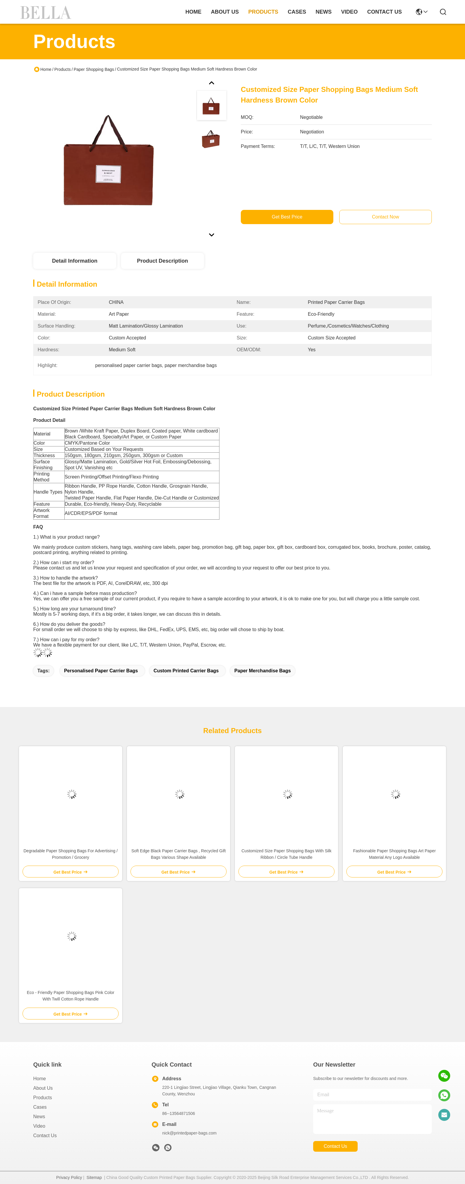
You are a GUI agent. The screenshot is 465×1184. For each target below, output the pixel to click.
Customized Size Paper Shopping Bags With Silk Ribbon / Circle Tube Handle (286, 854)
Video (39, 1126)
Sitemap (94, 1177)
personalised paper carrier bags (101, 670)
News (39, 1116)
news (324, 12)
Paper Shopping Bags (94, 69)
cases (297, 12)
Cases (40, 1107)
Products (62, 69)
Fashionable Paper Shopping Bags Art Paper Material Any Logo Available (394, 854)
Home (193, 12)
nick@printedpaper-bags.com (189, 1133)
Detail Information (74, 261)
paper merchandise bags (262, 670)
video (349, 12)
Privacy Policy (69, 1177)
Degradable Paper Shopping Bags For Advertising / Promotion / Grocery (70, 854)
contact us (384, 12)
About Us (43, 1088)
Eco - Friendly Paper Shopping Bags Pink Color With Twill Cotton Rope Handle (70, 995)
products (263, 12)
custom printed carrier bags (186, 670)
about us (225, 12)
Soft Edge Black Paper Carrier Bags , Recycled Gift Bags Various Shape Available (178, 854)
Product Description (162, 261)
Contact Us (45, 1135)
